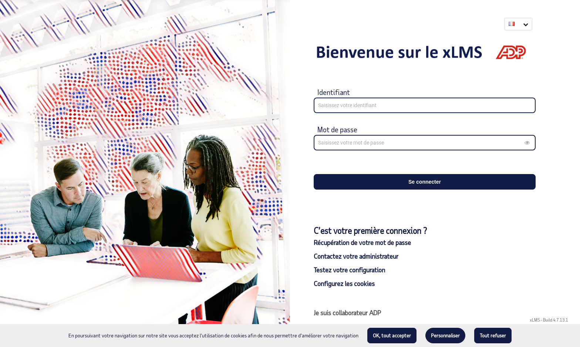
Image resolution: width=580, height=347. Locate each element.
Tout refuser (493, 335)
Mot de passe (337, 129)
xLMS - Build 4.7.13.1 (549, 319)
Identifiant (333, 92)
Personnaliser (445, 335)
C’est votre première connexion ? (370, 230)
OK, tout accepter (392, 335)
